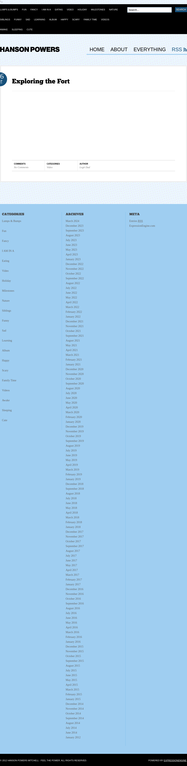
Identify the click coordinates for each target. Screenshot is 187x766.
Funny (5, 320)
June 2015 (71, 675)
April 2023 (72, 254)
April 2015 (72, 684)
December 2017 (74, 531)
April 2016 (72, 627)
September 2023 (75, 230)
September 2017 (75, 546)
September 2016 (75, 603)
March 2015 (72, 689)
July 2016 (71, 613)
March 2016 (72, 632)
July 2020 (71, 393)
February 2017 (74, 579)
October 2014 (73, 713)
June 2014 (71, 732)
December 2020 (74, 369)
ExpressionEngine (175, 760)
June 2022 (71, 292)
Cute (4, 420)
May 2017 (71, 565)
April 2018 (72, 512)
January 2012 (73, 737)
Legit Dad (85, 167)
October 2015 (73, 656)
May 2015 (71, 680)
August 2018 (73, 493)
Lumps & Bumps (11, 221)
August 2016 (73, 608)
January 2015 (73, 699)
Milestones (8, 290)
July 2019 (71, 450)
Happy (5, 360)
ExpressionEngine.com (142, 225)
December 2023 (74, 225)
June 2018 (71, 503)
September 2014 (75, 718)
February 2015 (74, 694)
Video (50, 167)
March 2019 (72, 469)
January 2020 (73, 421)
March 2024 (72, 221)
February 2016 (74, 637)
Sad (4, 330)
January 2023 (73, 259)
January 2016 (73, 641)
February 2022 (74, 311)
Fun (4, 231)
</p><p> (61, 125)
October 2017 (73, 541)
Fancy (5, 240)
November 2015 (75, 651)
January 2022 (73, 316)
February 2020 (74, 417)
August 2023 (73, 235)
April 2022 (72, 302)
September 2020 (75, 383)
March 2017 (72, 574)
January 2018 (73, 527)
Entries (136, 221)
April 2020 (72, 407)
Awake (6, 400)
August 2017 (73, 550)
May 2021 (71, 345)
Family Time (9, 380)
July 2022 (71, 287)
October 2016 (73, 598)
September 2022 (75, 278)
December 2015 (74, 646)
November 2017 (75, 536)
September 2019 (75, 440)
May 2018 (71, 507)
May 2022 (71, 297)
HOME (97, 49)
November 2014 (75, 708)
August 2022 (73, 283)
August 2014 (73, 723)
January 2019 (73, 479)
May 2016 (71, 622)
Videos (6, 390)
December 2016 (74, 589)
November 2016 (75, 593)
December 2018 (74, 484)
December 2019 (74, 426)
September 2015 (75, 660)
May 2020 (71, 402)
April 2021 (72, 350)
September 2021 (75, 335)
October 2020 (73, 378)
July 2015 (71, 670)
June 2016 (71, 617)
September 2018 (75, 488)
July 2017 (71, 555)
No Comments (21, 167)
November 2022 (75, 268)
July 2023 (71, 240)
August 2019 (73, 445)
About (119, 49)
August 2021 (73, 340)
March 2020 (72, 412)
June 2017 (71, 560)
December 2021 (74, 321)
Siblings (6, 310)
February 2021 (74, 359)
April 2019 (72, 464)
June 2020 (71, 397)
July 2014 (71, 727)
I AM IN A (8, 250)
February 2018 (74, 522)
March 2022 (72, 307)
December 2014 (74, 703)
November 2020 (75, 374)
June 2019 (71, 455)
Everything (150, 49)
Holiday (6, 280)
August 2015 (73, 665)
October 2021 (73, 331)
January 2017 (73, 584)
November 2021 (75, 326)
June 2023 (71, 244)
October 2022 (73, 273)
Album (6, 350)
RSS (177, 49)
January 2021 (73, 364)
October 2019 (73, 436)
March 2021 (72, 354)
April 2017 (72, 570)
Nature (6, 300)
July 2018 (71, 498)
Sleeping (7, 410)
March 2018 (72, 517)
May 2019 (71, 460)
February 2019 (74, 474)
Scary (5, 370)
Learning (7, 340)
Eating (5, 260)
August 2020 (73, 388)
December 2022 (74, 264)
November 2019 (75, 431)
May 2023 (71, 249)
